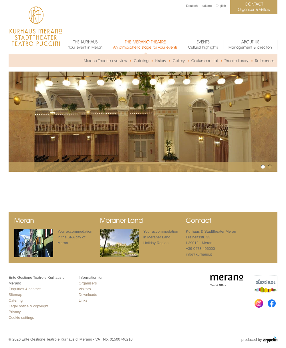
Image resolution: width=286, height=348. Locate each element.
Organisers (88, 283)
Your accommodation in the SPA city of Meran (74, 237)
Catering (16, 300)
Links (83, 300)
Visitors (85, 289)
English (221, 5)
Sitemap (15, 294)
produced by (259, 340)
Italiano (207, 5)
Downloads (88, 294)
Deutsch (192, 5)
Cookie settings (21, 317)
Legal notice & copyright (28, 306)
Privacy (15, 312)
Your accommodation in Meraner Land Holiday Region (160, 237)
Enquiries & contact (25, 289)
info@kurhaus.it (199, 254)
